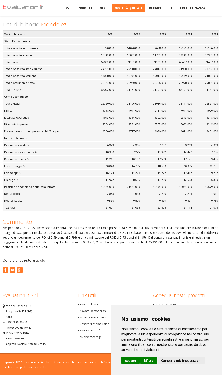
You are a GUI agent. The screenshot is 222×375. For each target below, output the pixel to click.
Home (26, 8)
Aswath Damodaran (92, 311)
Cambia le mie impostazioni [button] (181, 360)
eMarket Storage (90, 337)
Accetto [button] (130, 360)
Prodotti (86, 8)
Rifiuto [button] (148, 360)
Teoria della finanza (188, 8)
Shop (104, 8)
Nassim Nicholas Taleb (93, 324)
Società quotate (129, 8)
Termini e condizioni (84, 362)
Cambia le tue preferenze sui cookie (25, 367)
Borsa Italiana (88, 304)
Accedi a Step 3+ (164, 304)
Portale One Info (89, 330)
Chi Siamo (106, 362)
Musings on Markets (92, 317)
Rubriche (156, 8)
